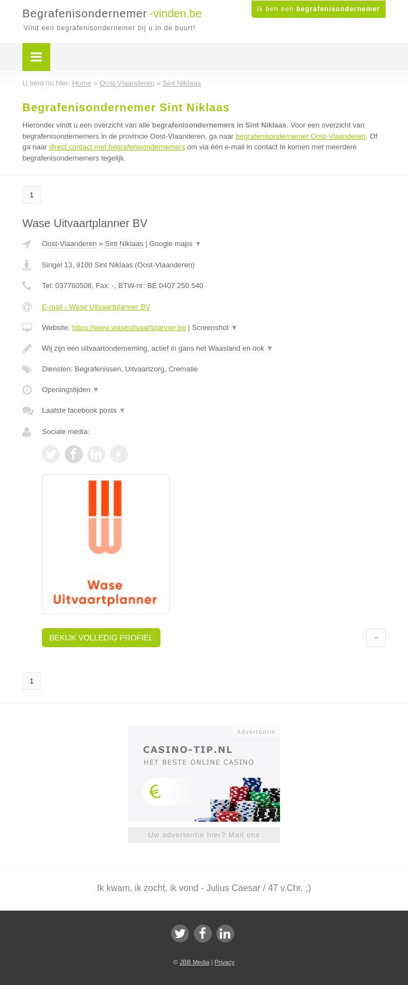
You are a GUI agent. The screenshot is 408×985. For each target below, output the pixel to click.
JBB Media (194, 962)
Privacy (225, 962)
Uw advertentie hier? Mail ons (204, 835)
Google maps (175, 243)
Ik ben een (318, 9)
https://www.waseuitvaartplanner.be (129, 327)
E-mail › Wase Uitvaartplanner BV (96, 307)
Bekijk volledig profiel (101, 637)
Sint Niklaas (124, 243)
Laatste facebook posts (84, 410)
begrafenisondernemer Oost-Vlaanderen (301, 136)
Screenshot (215, 327)
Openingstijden (70, 389)
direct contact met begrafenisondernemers (117, 147)
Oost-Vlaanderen (69, 243)
